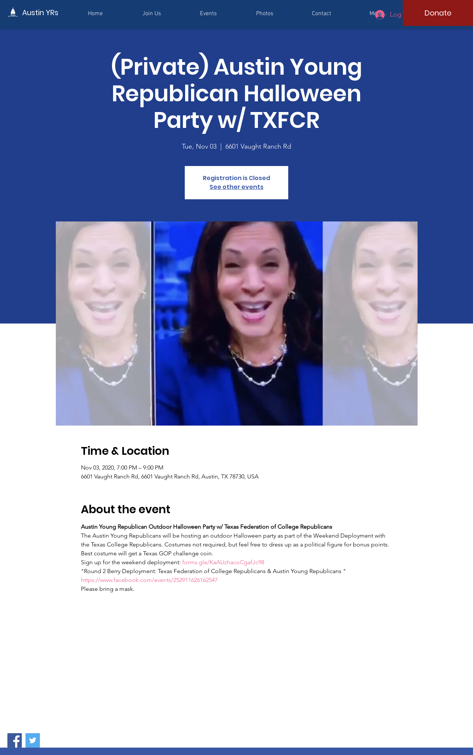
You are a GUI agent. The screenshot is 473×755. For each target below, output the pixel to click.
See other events (236, 187)
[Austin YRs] (55, 12)
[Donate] (438, 13)
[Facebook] (14, 740)
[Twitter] (32, 740)
